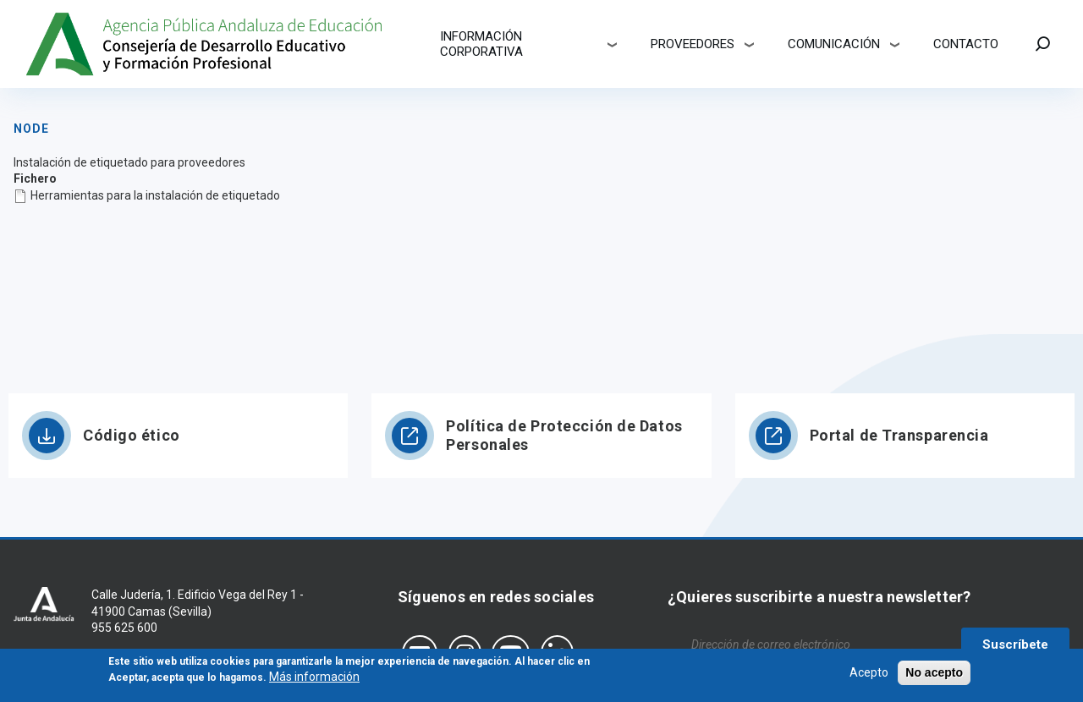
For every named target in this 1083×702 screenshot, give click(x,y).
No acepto (934, 676)
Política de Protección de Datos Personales (564, 435)
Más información (314, 681)
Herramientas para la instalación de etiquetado (155, 195)
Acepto (868, 676)
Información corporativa (481, 44)
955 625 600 (124, 627)
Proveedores (692, 44)
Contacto (965, 44)
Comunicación (834, 44)
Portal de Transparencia (899, 435)
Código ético (131, 435)
